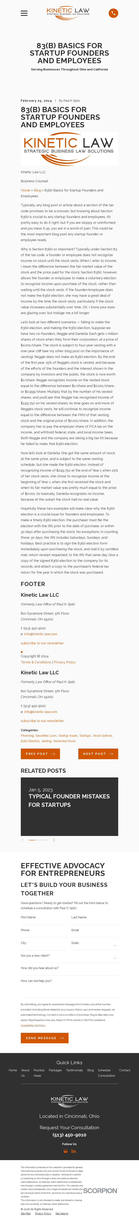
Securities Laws (46, 735)
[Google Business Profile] (65, 1153)
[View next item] (55, 840)
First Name (28, 917)
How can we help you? (36, 981)
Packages (55, 1072)
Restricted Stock (64, 741)
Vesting (46, 741)
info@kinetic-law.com (40, 634)
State (75, 943)
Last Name (78, 917)
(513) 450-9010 (34, 628)
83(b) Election (30, 741)
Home (25, 190)
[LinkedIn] (73, 1153)
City (23, 943)
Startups (85, 735)
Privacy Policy (65, 662)
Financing (27, 735)
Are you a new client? (35, 956)
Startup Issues (68, 735)
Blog (37, 190)
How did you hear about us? (40, 969)
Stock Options (102, 735)
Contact (124, 1072)
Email (75, 930)
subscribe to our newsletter (42, 643)
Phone (25, 930)
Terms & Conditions (36, 662)
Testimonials (74, 1072)
